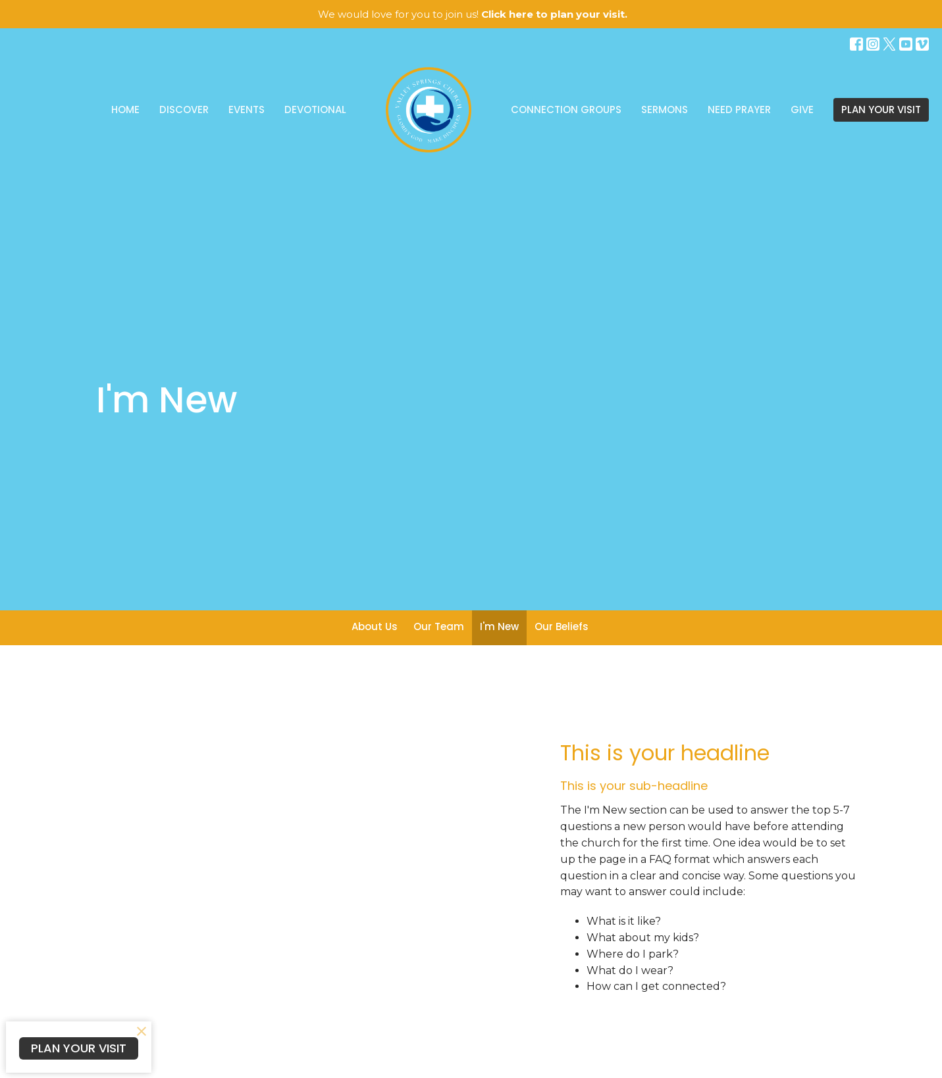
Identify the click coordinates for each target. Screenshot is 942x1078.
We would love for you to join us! (472, 14)
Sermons (664, 109)
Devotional (315, 109)
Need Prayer (739, 109)
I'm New (499, 626)
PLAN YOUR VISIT (881, 109)
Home (125, 109)
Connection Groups (566, 109)
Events (246, 109)
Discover (184, 109)
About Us (375, 626)
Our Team (438, 626)
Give (802, 109)
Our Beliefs (562, 626)
